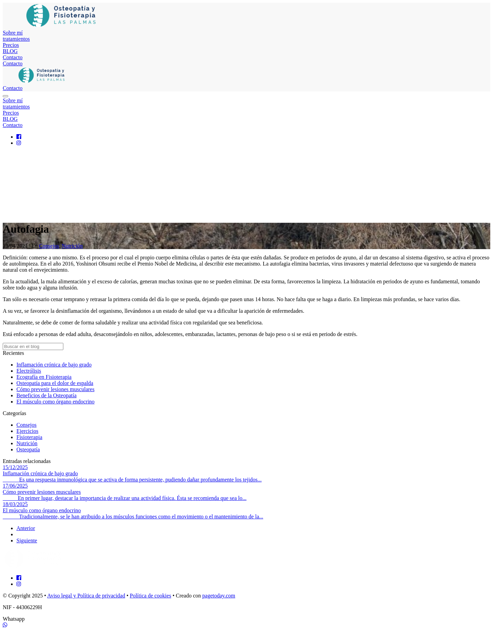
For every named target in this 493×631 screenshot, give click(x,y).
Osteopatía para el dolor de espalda (54, 383)
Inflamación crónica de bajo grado (53, 365)
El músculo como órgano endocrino (55, 401)
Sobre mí (13, 33)
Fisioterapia (29, 437)
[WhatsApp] (5, 625)
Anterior (25, 528)
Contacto (13, 57)
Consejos (49, 246)
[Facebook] (18, 137)
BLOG (10, 51)
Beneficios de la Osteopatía (46, 395)
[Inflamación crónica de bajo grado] (246, 473)
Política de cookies (150, 595)
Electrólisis (28, 371)
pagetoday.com (218, 595)
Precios (11, 45)
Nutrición (72, 246)
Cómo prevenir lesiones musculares (55, 389)
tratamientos (16, 39)
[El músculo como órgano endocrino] (246, 510)
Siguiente (26, 540)
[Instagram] (18, 143)
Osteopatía (28, 449)
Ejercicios (27, 431)
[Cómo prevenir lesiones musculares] (246, 492)
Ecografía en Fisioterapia (44, 377)
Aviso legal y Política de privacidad (86, 595)
